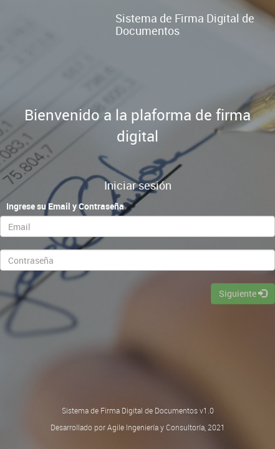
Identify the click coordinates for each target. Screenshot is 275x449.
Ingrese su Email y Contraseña (65, 206)
